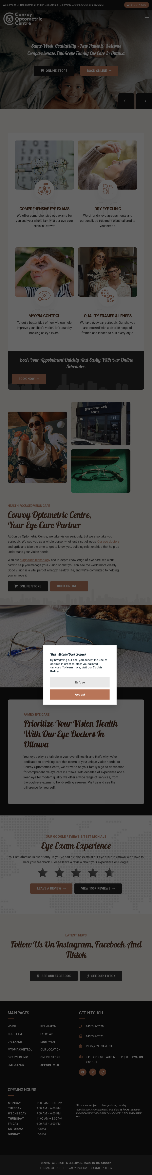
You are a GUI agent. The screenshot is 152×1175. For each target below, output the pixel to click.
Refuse (76, 682)
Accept (76, 695)
